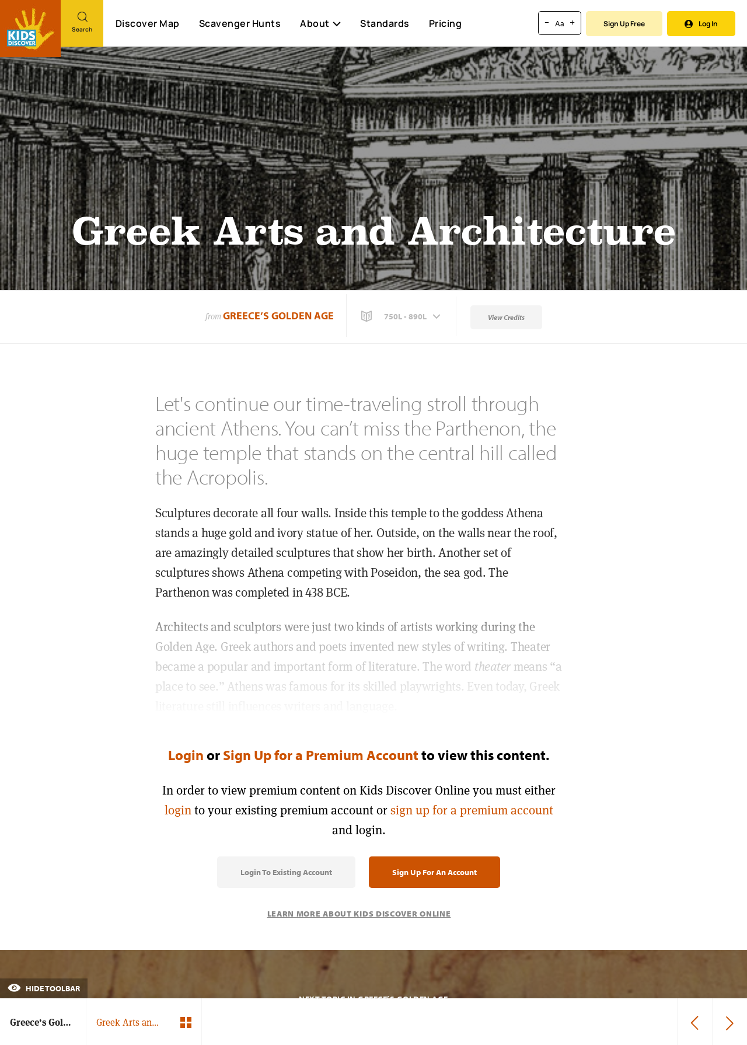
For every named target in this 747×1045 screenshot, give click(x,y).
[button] (402, 316)
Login (186, 755)
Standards (385, 23)
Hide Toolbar (44, 988)
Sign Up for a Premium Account (320, 755)
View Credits (506, 317)
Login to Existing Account (286, 872)
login (178, 810)
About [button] (320, 23)
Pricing (445, 23)
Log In (701, 24)
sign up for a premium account (471, 810)
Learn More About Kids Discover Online (359, 913)
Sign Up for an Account (434, 872)
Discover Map (148, 23)
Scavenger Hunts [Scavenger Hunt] (239, 24)
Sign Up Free (624, 24)
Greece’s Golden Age (278, 315)
